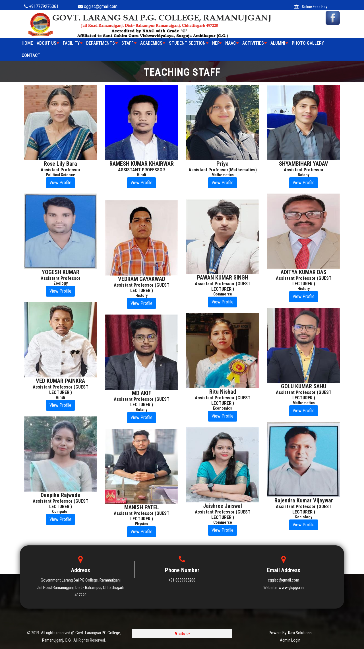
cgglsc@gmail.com (283, 580)
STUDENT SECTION (188, 43)
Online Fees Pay (310, 6)
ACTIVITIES (254, 43)
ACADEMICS (152, 43)
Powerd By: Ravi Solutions (290, 632)
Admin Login (290, 640)
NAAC (232, 43)
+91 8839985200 (182, 580)
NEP (217, 43)
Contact (31, 55)
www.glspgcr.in (291, 587)
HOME (27, 43)
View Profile (60, 182)
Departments (102, 43)
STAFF (128, 43)
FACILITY (72, 43)
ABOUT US (48, 43)
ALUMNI (279, 43)
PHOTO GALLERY (308, 43)
